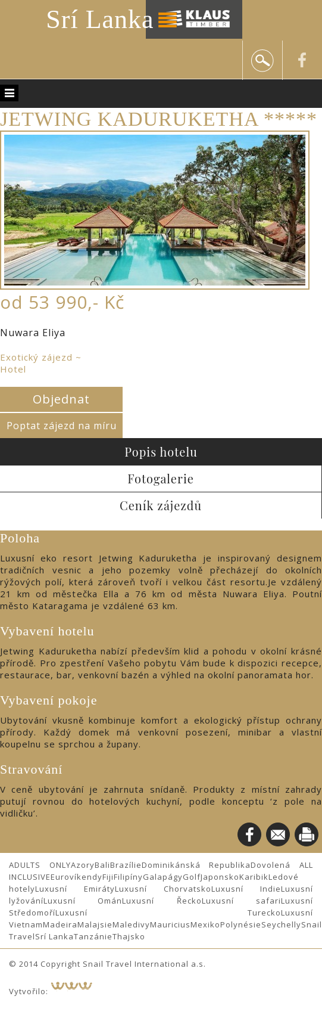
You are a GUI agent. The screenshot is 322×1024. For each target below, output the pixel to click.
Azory (83, 864)
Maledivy (131, 924)
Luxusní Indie (246, 888)
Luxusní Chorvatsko (163, 888)
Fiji (108, 876)
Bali (102, 864)
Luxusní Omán (82, 900)
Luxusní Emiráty (75, 888)
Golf (192, 876)
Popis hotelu (161, 451)
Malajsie (94, 924)
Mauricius (170, 924)
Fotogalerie (160, 478)
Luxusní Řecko (161, 900)
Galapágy (163, 876)
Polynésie (240, 924)
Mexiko (205, 924)
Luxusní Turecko (168, 912)
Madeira (60, 924)
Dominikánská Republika (196, 864)
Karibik (253, 876)
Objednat (61, 399)
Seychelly (281, 924)
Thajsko (128, 936)
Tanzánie (93, 936)
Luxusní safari (241, 900)
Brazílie (126, 864)
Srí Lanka (100, 19)
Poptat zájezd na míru (62, 425)
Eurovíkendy (76, 876)
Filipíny (128, 876)
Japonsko (220, 876)
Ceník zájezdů (161, 505)
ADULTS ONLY (40, 864)
